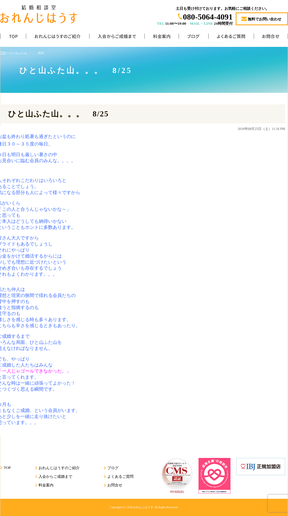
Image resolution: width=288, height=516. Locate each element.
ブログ (193, 37)
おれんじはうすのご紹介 (57, 37)
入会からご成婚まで (116, 37)
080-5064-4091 (208, 16)
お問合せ (271, 37)
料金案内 (161, 37)
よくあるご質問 (231, 37)
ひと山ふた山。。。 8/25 (58, 114)
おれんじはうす (143, 507)
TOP (13, 37)
